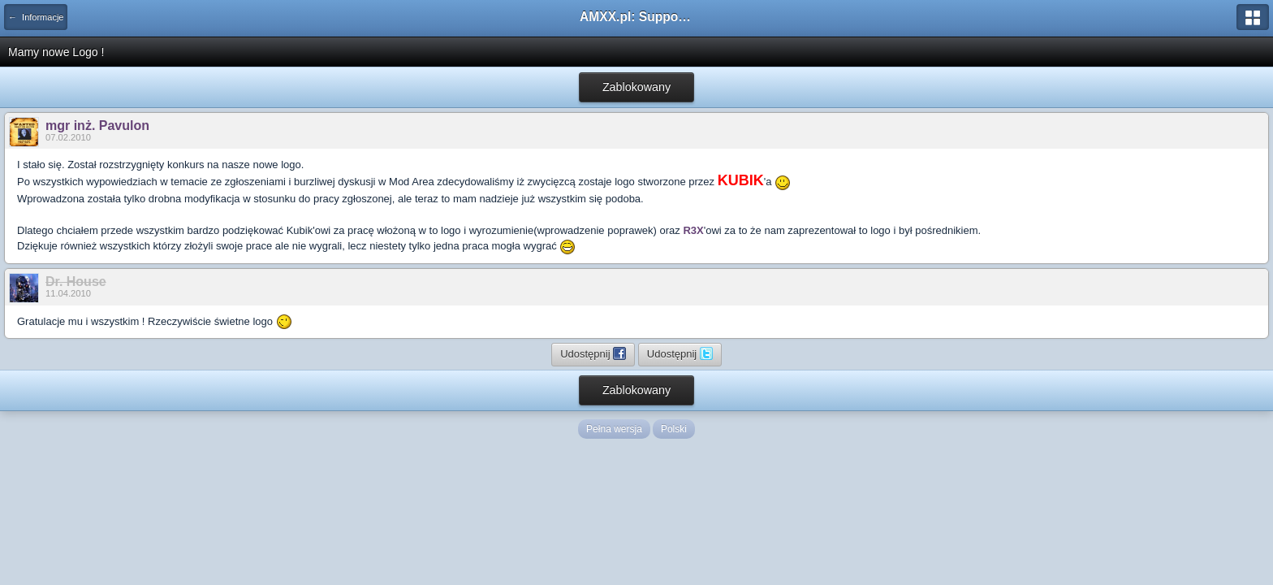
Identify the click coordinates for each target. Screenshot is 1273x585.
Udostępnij (593, 353)
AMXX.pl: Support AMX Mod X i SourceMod (636, 17)
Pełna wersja (614, 429)
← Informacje (35, 17)
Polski (674, 429)
